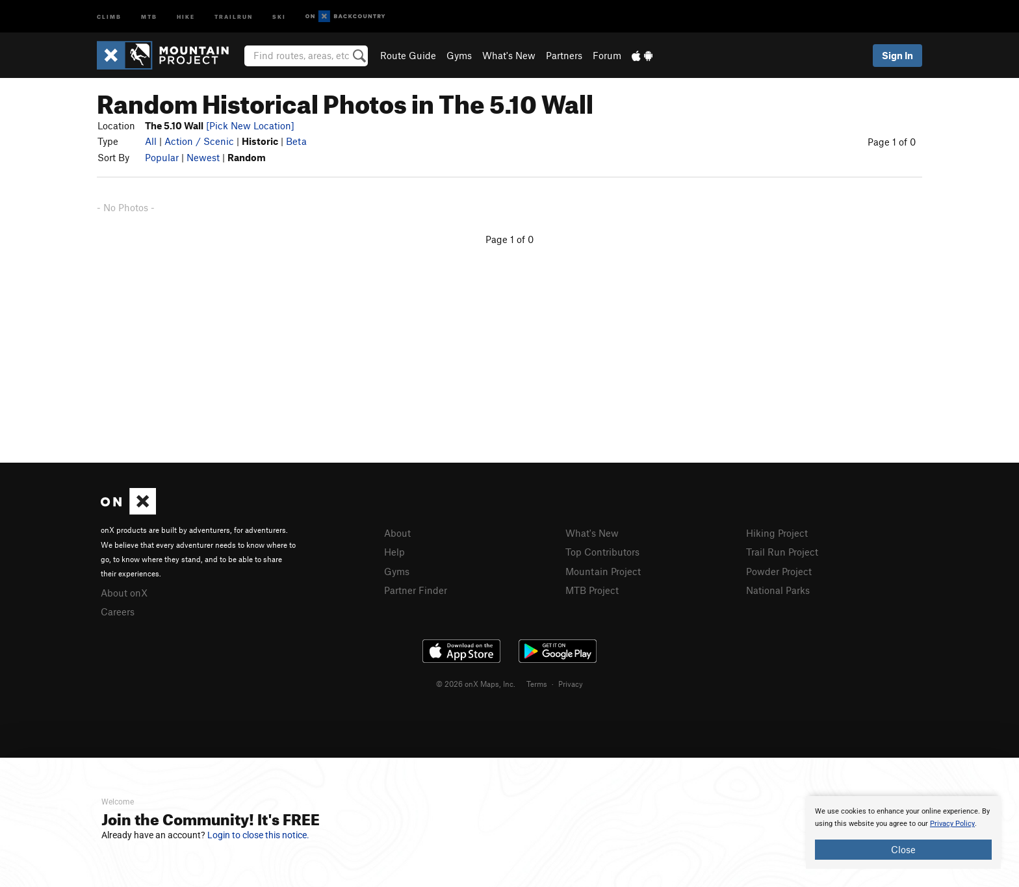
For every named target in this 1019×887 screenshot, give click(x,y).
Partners (564, 55)
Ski (279, 16)
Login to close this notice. (258, 835)
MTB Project (592, 590)
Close (903, 849)
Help (394, 552)
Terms (536, 683)
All (151, 141)
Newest (203, 157)
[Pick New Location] (250, 125)
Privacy (570, 683)
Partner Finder (415, 590)
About (397, 533)
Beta (296, 141)
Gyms (459, 55)
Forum (607, 55)
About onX (124, 592)
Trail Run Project (782, 552)
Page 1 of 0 (892, 142)
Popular (162, 157)
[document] (903, 832)
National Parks (778, 590)
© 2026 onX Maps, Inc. (475, 683)
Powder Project (779, 571)
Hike (186, 16)
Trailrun (233, 16)
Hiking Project (777, 533)
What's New (508, 55)
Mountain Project (603, 571)
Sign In (897, 55)
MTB (149, 16)
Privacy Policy (952, 823)
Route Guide (408, 55)
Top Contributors (602, 552)
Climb (109, 16)
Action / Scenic (199, 141)
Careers (118, 611)
